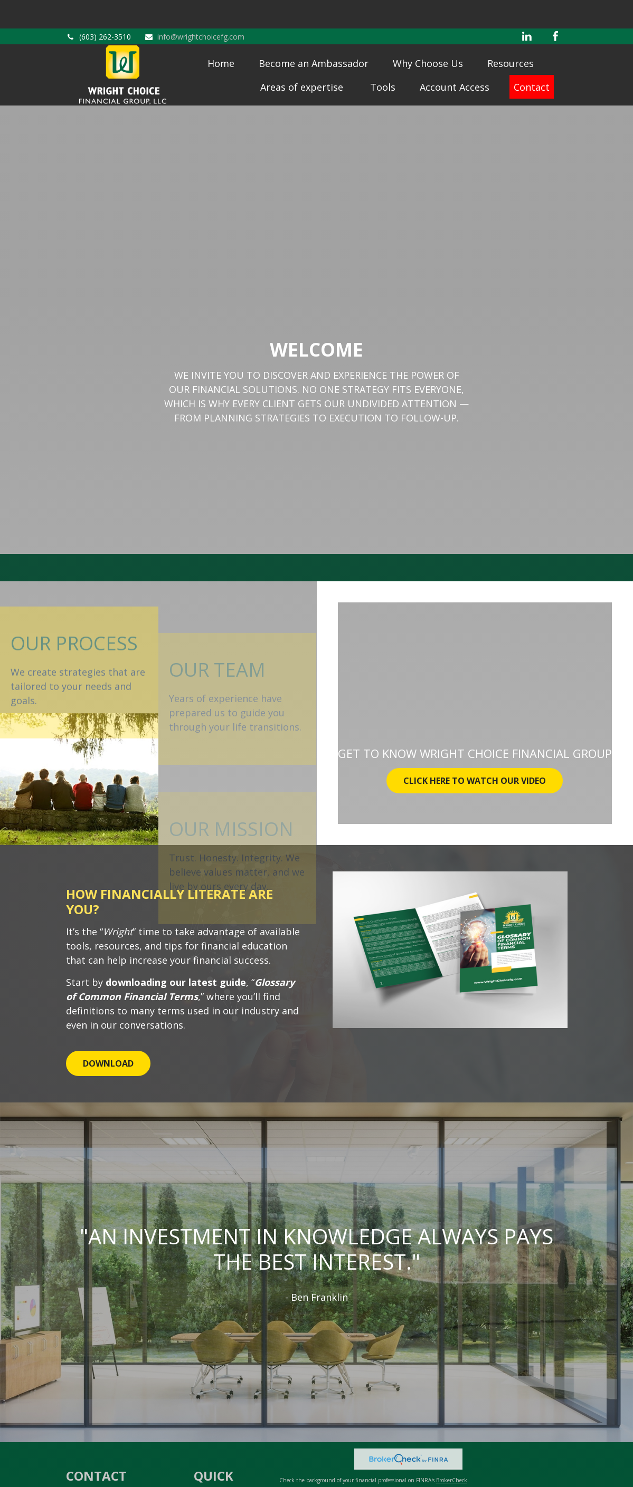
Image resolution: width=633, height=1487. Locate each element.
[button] (221, 44)
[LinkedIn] (526, 8)
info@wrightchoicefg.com (194, 8)
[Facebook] (556, 8)
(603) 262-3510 (98, 8)
